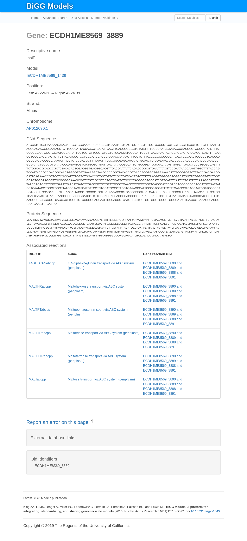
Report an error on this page (58, 422)
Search (213, 17)
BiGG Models (49, 6)
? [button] (91, 421)
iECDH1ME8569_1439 (46, 75)
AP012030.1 (37, 128)
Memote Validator (103, 17)
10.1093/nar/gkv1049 (205, 511)
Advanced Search (55, 17)
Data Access (79, 17)
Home (35, 17)
